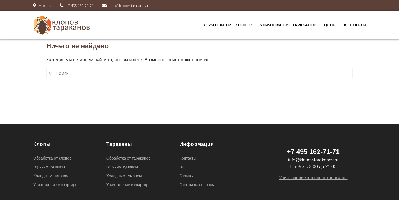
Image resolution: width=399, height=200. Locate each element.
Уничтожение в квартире (55, 185)
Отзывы (187, 176)
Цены (330, 25)
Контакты (355, 25)
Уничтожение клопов (227, 25)
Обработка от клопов (52, 158)
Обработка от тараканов (128, 158)
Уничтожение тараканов (288, 25)
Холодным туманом (51, 176)
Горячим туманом (49, 167)
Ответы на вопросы (197, 185)
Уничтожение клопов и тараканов (313, 177)
